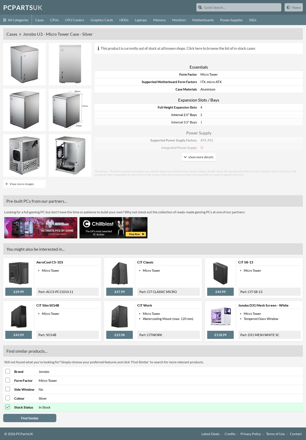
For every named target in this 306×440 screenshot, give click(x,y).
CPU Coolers (74, 20)
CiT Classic (145, 262)
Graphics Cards (102, 20)
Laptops (141, 20)
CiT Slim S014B (47, 305)
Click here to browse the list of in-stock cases (221, 48)
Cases (39, 20)
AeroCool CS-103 (49, 262)
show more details (199, 157)
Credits (230, 434)
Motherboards (203, 20)
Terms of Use (275, 434)
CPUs (54, 20)
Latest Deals (210, 434)
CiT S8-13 (245, 262)
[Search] (200, 7)
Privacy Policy (251, 434)
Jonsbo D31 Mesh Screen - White (263, 305)
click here (238, 174)
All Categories (15, 20)
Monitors (179, 20)
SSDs (252, 20)
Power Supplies (231, 20)
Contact (296, 434)
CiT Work (144, 305)
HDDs (124, 20)
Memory (159, 20)
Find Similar (30, 418)
